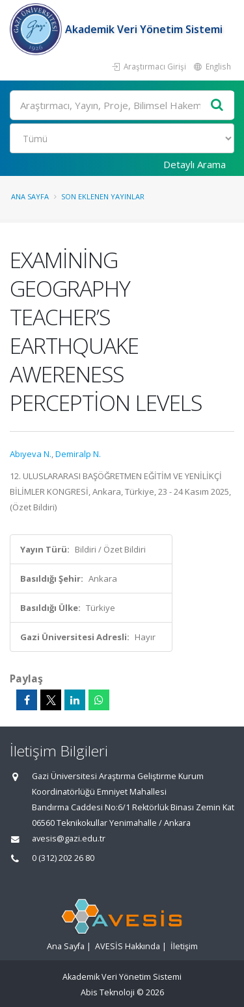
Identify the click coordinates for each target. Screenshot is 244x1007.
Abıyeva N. (30, 454)
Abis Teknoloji (108, 992)
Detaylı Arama (194, 164)
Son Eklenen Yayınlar (102, 196)
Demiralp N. (78, 454)
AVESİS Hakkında (127, 946)
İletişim (184, 946)
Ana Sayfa (30, 196)
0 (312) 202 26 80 (63, 858)
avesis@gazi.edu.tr (68, 838)
